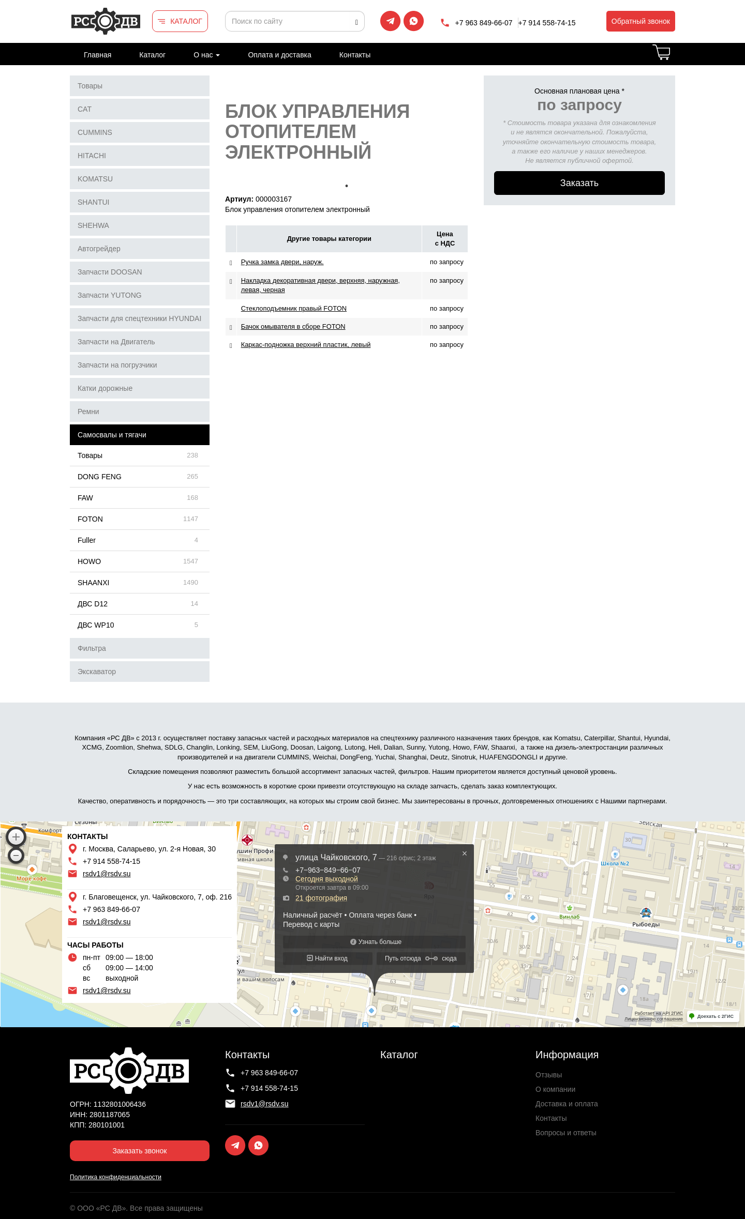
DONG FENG (100, 477)
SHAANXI (93, 582)
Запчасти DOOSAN (110, 272)
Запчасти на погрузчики (117, 365)
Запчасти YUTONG (110, 295)
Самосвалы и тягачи (112, 435)
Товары (90, 86)
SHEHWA (93, 225)
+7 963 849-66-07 (484, 23)
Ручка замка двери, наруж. (282, 262)
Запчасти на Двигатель (116, 342)
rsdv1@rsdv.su (107, 874)
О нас (206, 55)
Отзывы (548, 1075)
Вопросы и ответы (566, 1133)
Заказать (579, 183)
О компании (555, 1089)
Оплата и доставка (279, 55)
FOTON (90, 519)
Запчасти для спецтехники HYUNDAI (139, 318)
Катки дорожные (105, 388)
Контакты (354, 55)
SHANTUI (93, 202)
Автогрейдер (99, 249)
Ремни (88, 411)
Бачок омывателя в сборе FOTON (293, 326)
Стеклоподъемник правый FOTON (294, 308)
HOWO (89, 561)
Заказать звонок (140, 1151)
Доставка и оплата (566, 1104)
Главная (97, 55)
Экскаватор (97, 671)
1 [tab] (346, 186)
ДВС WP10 (96, 625)
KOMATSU (95, 179)
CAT (85, 109)
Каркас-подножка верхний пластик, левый (306, 344)
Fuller (87, 540)
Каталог (152, 55)
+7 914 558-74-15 (547, 23)
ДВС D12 (93, 604)
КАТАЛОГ (186, 21)
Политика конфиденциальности (115, 1177)
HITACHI (92, 155)
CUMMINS (95, 132)
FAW (85, 498)
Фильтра (92, 648)
